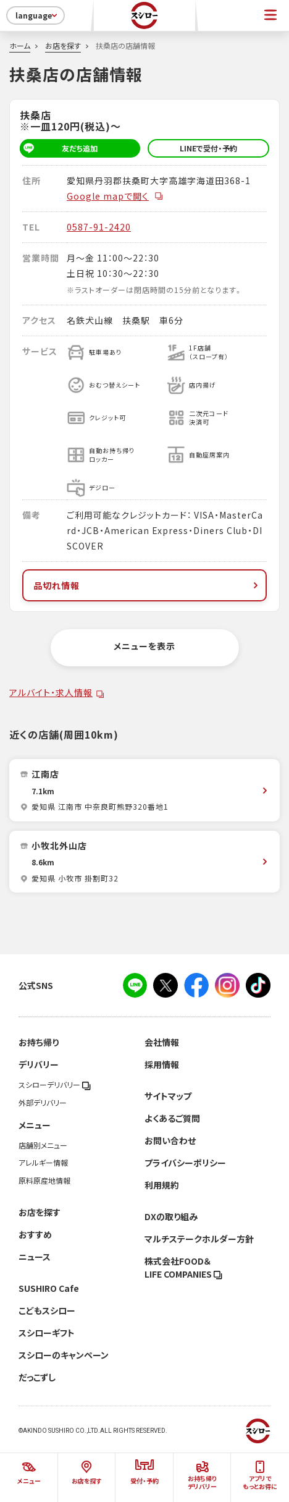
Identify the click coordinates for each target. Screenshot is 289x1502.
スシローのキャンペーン (64, 1355)
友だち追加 (59, 148)
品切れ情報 (147, 585)
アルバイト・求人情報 (51, 692)
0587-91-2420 (99, 227)
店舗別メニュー (43, 1145)
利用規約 (161, 1185)
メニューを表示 (144, 646)
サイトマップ (167, 1096)
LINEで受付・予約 (208, 148)
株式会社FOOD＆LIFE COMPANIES (183, 1267)
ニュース (35, 1256)
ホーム (19, 45)
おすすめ (35, 1234)
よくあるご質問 (172, 1118)
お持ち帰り (39, 1042)
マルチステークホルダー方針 (199, 1239)
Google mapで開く (115, 196)
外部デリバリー (43, 1102)
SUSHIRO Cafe (49, 1288)
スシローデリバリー (55, 1084)
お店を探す (63, 45)
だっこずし (37, 1377)
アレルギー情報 (43, 1162)
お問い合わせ (170, 1140)
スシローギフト (47, 1332)
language (37, 15)
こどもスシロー (47, 1310)
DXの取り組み (171, 1216)
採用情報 (161, 1064)
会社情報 (161, 1042)
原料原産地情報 (44, 1180)
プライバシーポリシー (185, 1162)
